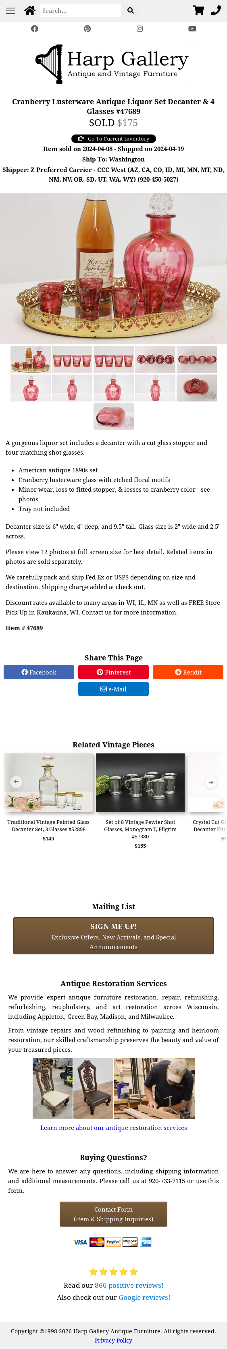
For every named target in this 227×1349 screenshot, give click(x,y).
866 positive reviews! (129, 1285)
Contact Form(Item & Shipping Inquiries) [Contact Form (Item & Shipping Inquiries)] (113, 1214)
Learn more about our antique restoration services (113, 1127)
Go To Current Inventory (113, 138)
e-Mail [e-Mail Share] (113, 689)
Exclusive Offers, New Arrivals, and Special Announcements (113, 936)
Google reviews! (145, 1297)
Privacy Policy (113, 1340)
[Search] (80, 10)
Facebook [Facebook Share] (38, 672)
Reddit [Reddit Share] (188, 672)
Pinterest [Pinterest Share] (114, 672)
